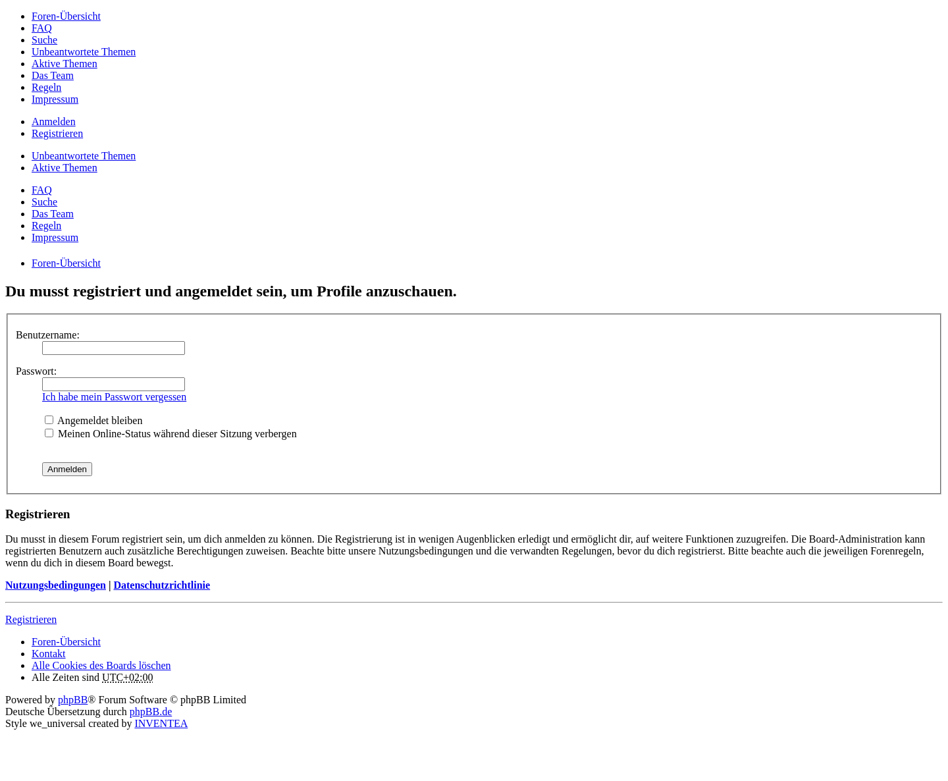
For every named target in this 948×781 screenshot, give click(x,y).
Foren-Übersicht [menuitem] (66, 16)
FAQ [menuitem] (42, 28)
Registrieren (31, 619)
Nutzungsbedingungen (55, 585)
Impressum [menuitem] (55, 99)
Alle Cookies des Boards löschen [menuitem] (101, 665)
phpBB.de (151, 711)
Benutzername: (48, 334)
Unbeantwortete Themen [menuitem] (84, 51)
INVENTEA (161, 723)
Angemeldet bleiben (93, 420)
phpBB (73, 699)
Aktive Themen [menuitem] (64, 63)
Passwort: (36, 371)
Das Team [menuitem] (53, 75)
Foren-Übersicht (66, 641)
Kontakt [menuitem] (49, 653)
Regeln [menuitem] (46, 87)
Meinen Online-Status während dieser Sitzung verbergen (171, 433)
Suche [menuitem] (44, 39)
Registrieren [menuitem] (57, 133)
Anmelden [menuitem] (54, 121)
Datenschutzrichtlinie (161, 585)
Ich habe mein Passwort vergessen (114, 396)
